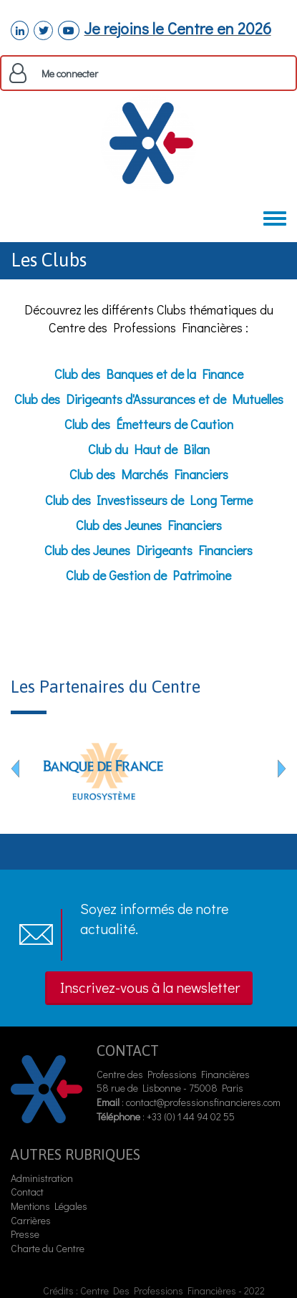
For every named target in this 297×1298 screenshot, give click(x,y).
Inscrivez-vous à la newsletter (150, 987)
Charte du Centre (49, 1248)
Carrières (31, 1220)
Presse (25, 1234)
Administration (42, 1178)
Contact (27, 1191)
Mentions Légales (49, 1206)
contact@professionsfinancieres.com (203, 1102)
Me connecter (70, 74)
